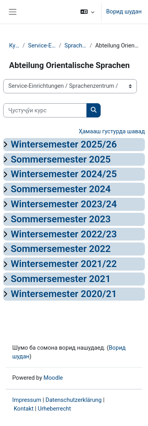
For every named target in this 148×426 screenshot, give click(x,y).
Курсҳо (14, 45)
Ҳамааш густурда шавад (112, 131)
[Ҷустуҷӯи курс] (45, 110)
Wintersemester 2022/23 (64, 234)
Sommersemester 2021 (61, 278)
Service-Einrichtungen (42, 45)
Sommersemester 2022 (61, 248)
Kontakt (24, 408)
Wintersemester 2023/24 (64, 204)
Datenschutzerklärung (73, 399)
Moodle (53, 377)
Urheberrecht (54, 408)
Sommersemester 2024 (61, 189)
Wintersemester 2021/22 (64, 263)
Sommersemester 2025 (61, 159)
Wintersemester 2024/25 (64, 174)
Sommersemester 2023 (61, 219)
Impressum (26, 399)
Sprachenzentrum (75, 45)
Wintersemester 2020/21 (64, 293)
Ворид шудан (124, 11)
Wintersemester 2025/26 (64, 144)
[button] (87, 12)
